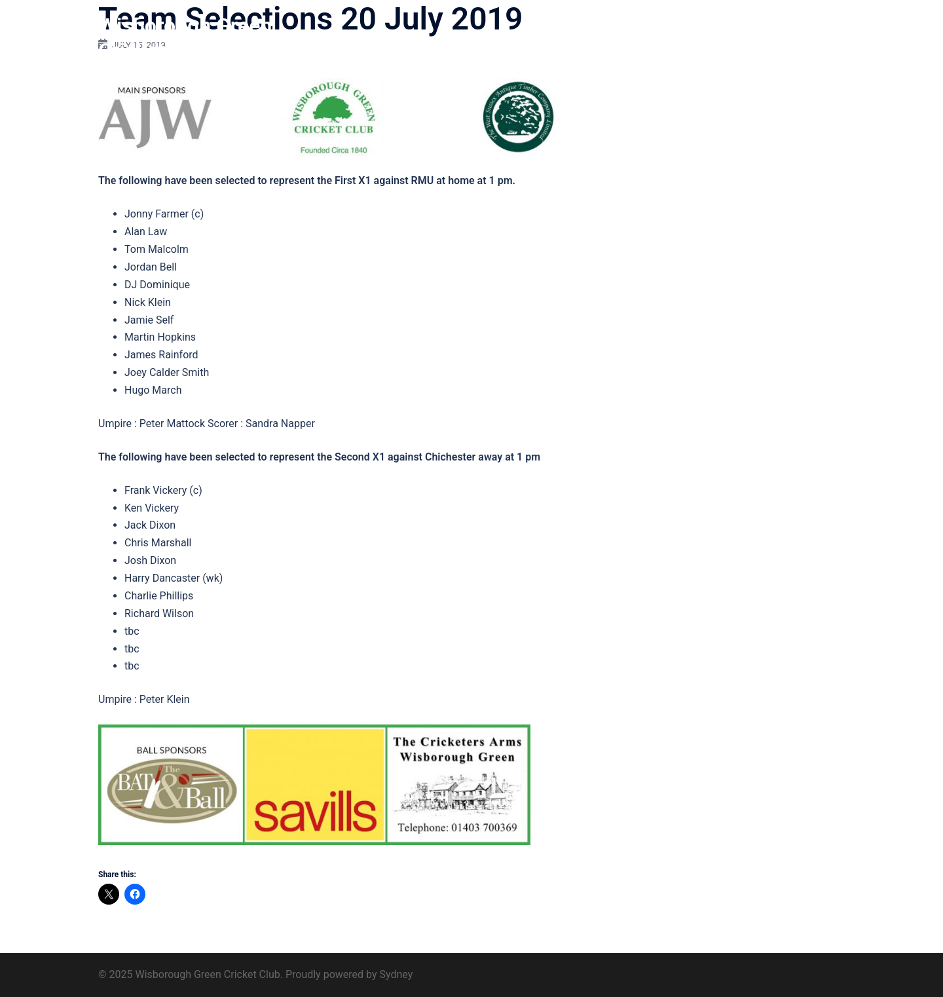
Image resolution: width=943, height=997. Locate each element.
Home (510, 38)
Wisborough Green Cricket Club (185, 38)
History (598, 38)
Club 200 (649, 38)
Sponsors (705, 38)
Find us (758, 38)
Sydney (396, 974)
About (552, 38)
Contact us (813, 38)
